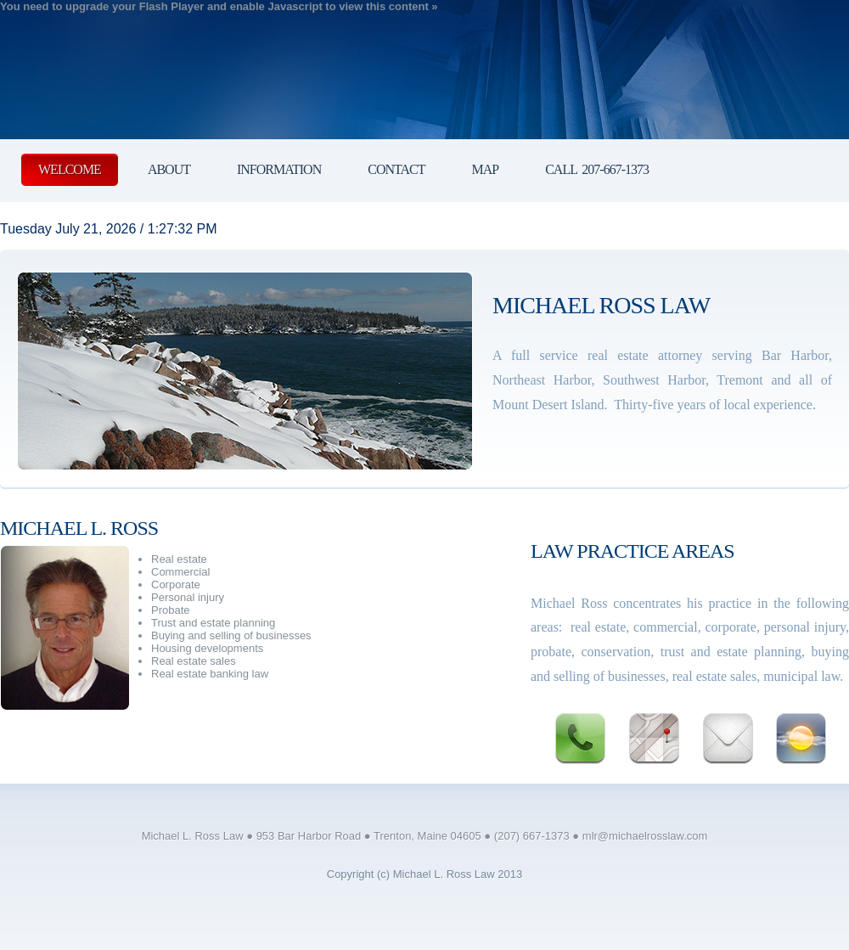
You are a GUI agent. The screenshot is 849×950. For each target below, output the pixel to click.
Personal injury (187, 597)
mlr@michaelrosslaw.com (645, 835)
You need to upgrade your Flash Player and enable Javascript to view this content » (219, 6)
